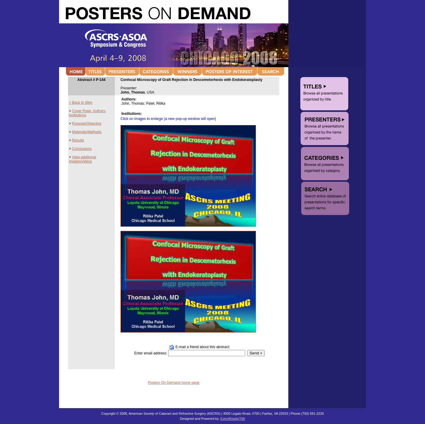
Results (78, 140)
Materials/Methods (86, 132)
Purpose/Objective (86, 123)
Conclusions (81, 149)
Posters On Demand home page (173, 383)
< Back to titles (80, 102)
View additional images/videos (82, 159)
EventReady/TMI (233, 418)
